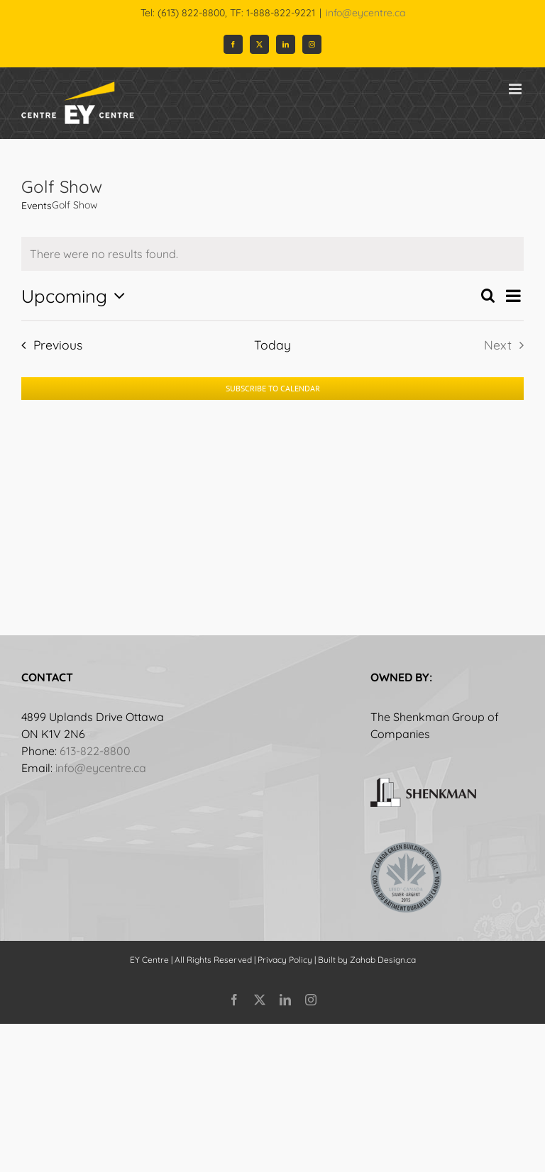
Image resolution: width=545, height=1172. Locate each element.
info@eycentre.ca (365, 12)
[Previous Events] (47, 344)
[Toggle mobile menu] (516, 89)
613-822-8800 (95, 751)
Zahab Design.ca (383, 959)
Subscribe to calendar (273, 389)
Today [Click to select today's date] (272, 344)
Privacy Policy (285, 959)
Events (36, 205)
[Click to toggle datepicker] (76, 295)
